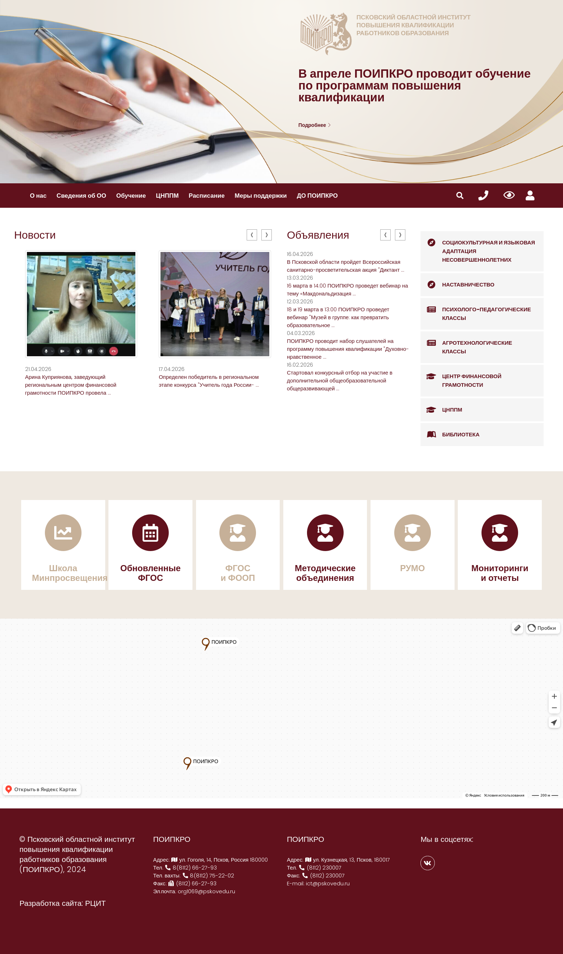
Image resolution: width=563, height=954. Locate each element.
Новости (35, 235)
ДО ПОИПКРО (317, 195)
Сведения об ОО (81, 195)
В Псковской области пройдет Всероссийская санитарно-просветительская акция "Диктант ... (345, 266)
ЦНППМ (167, 195)
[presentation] (252, 234)
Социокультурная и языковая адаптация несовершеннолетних (477, 247)
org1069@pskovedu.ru (206, 891)
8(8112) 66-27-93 (191, 867)
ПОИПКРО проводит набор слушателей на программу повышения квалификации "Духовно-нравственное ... (348, 349)
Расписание (207, 195)
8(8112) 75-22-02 (208, 875)
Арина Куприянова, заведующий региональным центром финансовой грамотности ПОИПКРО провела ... (71, 384)
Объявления (318, 235)
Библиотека (449, 434)
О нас (38, 195)
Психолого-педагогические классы (475, 310)
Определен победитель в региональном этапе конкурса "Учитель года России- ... (209, 381)
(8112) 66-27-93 (192, 883)
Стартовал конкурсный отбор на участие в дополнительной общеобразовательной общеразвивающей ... (339, 380)
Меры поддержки (261, 195)
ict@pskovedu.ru (328, 883)
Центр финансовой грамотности (460, 377)
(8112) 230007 (319, 867)
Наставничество (457, 284)
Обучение (131, 195)
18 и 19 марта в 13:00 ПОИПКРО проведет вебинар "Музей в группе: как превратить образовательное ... (338, 317)
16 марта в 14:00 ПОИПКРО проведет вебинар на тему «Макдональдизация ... (347, 289)
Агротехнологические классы (466, 343)
